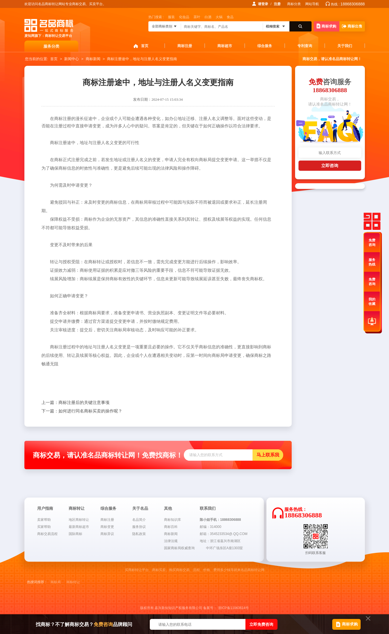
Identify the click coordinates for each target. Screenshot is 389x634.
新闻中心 (71, 59)
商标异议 (107, 534)
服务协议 (139, 527)
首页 (144, 46)
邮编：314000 (210, 527)
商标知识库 (172, 520)
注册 (277, 4)
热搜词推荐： (37, 582)
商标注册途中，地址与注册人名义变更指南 (142, 59)
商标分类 (294, 4)
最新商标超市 (79, 527)
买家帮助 (44, 527)
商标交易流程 (47, 534)
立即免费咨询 (261, 624)
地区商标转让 (79, 520)
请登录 (263, 4)
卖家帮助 (44, 520)
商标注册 (184, 46)
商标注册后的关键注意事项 (75, 402)
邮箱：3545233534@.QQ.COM (223, 534)
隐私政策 (139, 534)
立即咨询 (329, 165)
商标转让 (73, 582)
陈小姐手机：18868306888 (220, 520)
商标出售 (352, 26)
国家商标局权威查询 (179, 548)
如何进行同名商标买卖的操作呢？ (81, 411)
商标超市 (224, 46)
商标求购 (326, 26)
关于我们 (344, 46)
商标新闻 (93, 59)
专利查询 (304, 46)
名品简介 (139, 520)
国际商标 (75, 534)
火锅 (219, 17)
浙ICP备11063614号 (233, 608)
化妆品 (184, 17)
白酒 (208, 17)
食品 (230, 17)
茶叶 (197, 17)
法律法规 (171, 541)
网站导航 (312, 4)
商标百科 (171, 527)
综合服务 (264, 46)
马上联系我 (267, 454)
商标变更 (107, 527)
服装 (171, 17)
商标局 (56, 582)
